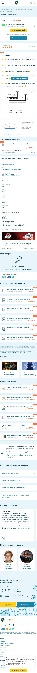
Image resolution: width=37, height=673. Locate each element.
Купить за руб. (18, 30)
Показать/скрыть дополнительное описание (13, 134)
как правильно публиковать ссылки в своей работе (16, 352)
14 (2, 191)
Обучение (8, 605)
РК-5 (3, 202)
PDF (3, 197)
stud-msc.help (7, 248)
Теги (1, 656)
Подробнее (25, 605)
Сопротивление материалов (11, 170)
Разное (2, 652)
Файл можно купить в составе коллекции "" (18, 34)
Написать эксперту (20, 79)
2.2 (3, 186)
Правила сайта (4, 663)
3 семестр (5, 181)
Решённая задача (8, 164)
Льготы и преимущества (7, 650)
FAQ (1, 654)
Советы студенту (5, 645)
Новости (2, 641)
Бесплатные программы (7, 643)
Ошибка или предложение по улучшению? (12, 229)
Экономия (3, 647)
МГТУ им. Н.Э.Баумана (10, 175)
